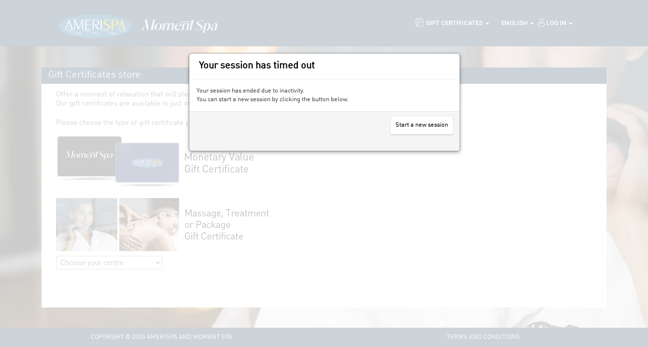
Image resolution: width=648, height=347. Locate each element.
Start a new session (421, 125)
